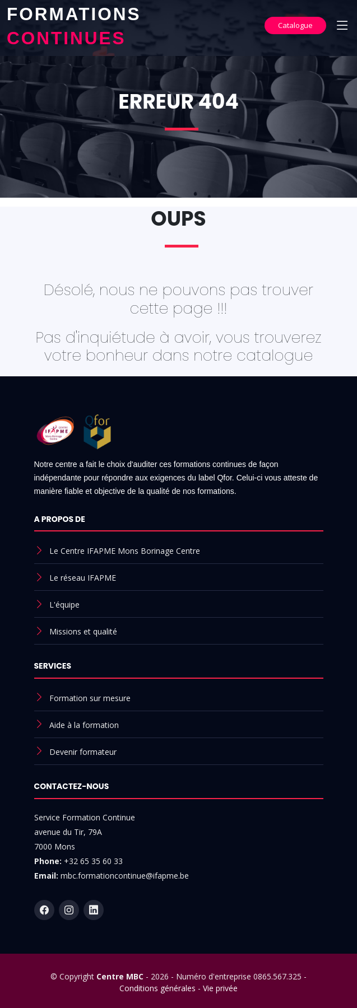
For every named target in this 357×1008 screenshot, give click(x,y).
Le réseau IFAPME (82, 577)
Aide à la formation (84, 725)
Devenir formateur (83, 751)
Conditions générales (157, 988)
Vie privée (220, 988)
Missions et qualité (83, 631)
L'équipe (64, 604)
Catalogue (295, 25)
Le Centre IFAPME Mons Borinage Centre (124, 550)
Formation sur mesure (90, 698)
